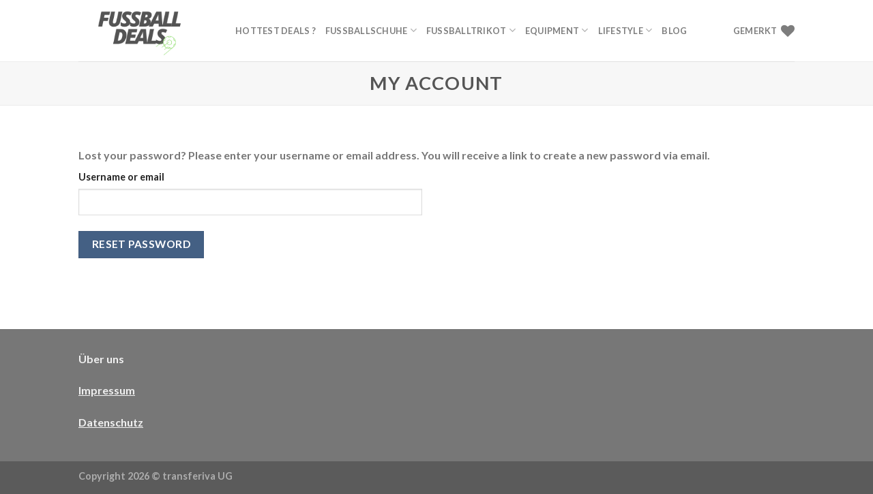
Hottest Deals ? (275, 30)
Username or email (121, 177)
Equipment (557, 30)
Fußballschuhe (371, 30)
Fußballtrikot (471, 30)
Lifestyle (625, 30)
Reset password (141, 244)
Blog (674, 30)
